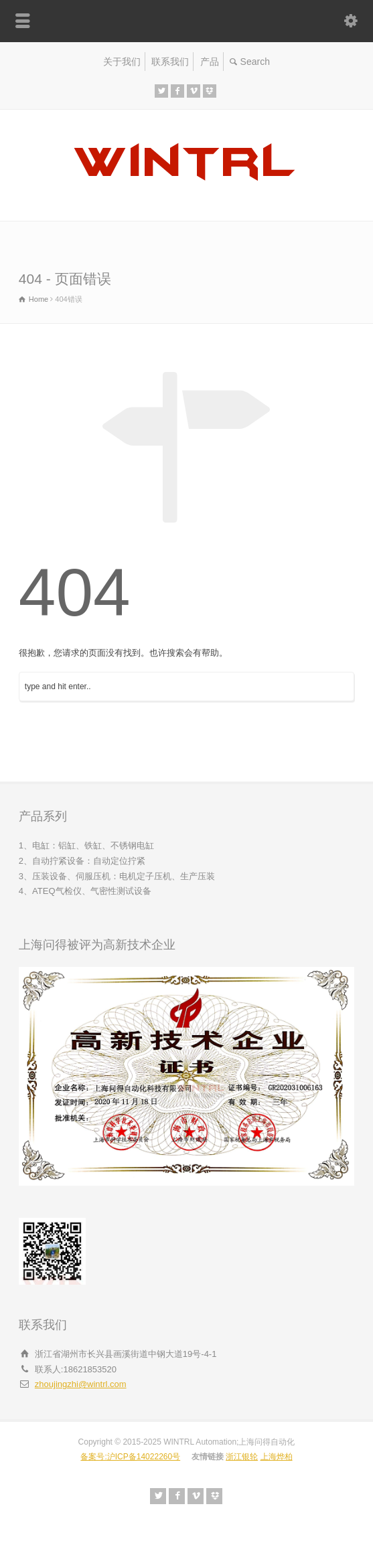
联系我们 (170, 61)
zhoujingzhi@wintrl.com (81, 1384)
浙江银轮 (242, 1456)
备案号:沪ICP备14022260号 (130, 1456)
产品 (209, 61)
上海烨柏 (276, 1456)
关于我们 (122, 61)
